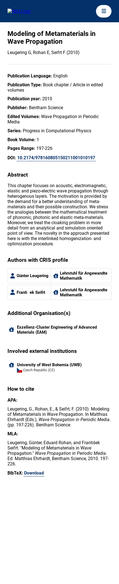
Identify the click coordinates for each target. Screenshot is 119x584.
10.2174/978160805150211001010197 (56, 157)
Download (34, 473)
